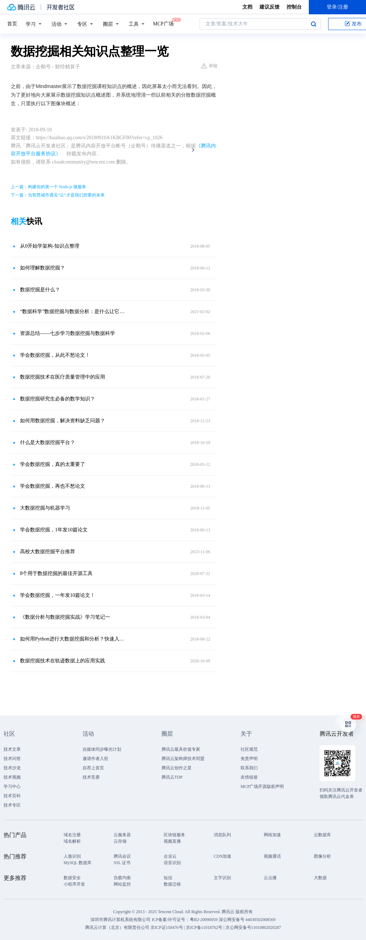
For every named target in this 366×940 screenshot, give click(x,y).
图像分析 (322, 856)
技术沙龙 (12, 767)
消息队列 (222, 834)
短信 (168, 877)
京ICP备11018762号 (204, 927)
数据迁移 (172, 884)
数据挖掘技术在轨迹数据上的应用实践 (62, 660)
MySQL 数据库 (78, 862)
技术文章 (12, 749)
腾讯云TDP (172, 777)
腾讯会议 (122, 856)
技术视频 (12, 777)
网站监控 (122, 884)
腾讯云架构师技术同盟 (183, 758)
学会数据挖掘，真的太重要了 (52, 464)
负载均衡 (122, 877)
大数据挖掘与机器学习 (45, 508)
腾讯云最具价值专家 (181, 749)
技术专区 (12, 805)
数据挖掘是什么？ (40, 289)
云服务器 (122, 834)
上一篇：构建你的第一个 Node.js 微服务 (48, 186)
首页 (12, 23)
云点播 (270, 877)
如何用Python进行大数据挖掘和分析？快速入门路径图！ (74, 639)
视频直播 (172, 841)
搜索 (313, 24)
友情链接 (249, 777)
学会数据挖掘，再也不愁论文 (52, 486)
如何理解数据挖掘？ (42, 268)
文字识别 (222, 877)
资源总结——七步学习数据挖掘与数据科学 (67, 333)
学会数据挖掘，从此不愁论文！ (55, 355)
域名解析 (72, 841)
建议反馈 (269, 7)
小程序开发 (74, 884)
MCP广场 (163, 23)
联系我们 (249, 767)
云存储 (120, 841)
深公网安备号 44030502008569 (247, 919)
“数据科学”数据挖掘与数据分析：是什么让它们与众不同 (74, 311)
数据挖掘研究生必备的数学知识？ (57, 398)
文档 (247, 7)
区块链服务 (174, 834)
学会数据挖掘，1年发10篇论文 (54, 529)
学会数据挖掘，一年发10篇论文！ (57, 595)
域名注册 (72, 834)
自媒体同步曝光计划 (102, 749)
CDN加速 (222, 856)
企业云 (170, 856)
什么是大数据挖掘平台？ (47, 442)
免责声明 (249, 758)
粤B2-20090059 (204, 919)
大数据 (320, 877)
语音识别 (172, 862)
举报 (209, 66)
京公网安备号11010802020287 (253, 927)
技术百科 (12, 795)
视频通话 (272, 856)
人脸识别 (72, 856)
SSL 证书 (122, 862)
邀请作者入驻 (95, 758)
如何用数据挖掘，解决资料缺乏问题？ (62, 420)
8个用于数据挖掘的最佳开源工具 (56, 573)
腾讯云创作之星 (177, 767)
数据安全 (72, 877)
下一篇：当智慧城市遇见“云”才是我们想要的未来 (58, 195)
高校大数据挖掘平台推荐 (47, 551)
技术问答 (12, 758)
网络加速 (272, 834)
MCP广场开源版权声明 (262, 786)
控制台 (294, 7)
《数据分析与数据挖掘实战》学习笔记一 (65, 617)
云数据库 (322, 834)
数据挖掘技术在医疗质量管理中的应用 (62, 377)
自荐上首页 (93, 767)
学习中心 (12, 786)
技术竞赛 (91, 777)
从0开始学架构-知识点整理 (49, 246)
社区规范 (249, 749)
